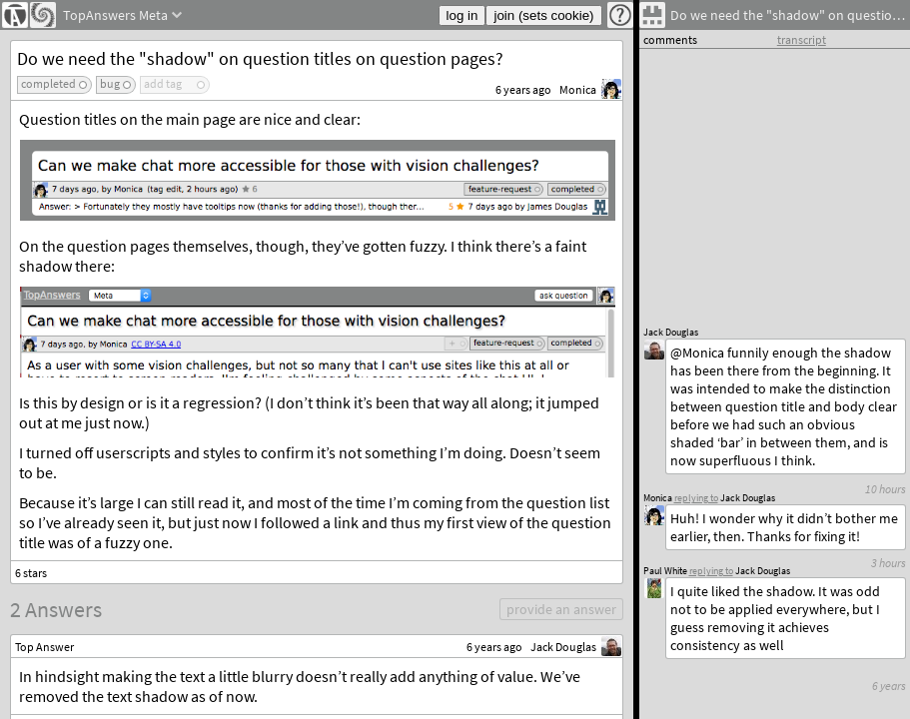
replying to (711, 570)
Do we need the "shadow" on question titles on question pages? (260, 58)
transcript (801, 39)
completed (48, 83)
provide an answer (561, 609)
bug (110, 83)
